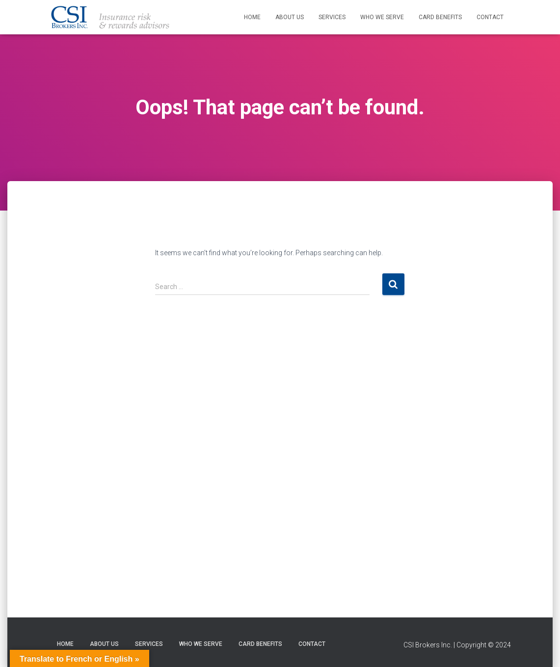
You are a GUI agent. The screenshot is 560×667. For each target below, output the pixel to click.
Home (252, 17)
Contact (490, 17)
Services (332, 17)
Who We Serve (382, 17)
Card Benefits (440, 17)
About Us (289, 17)
